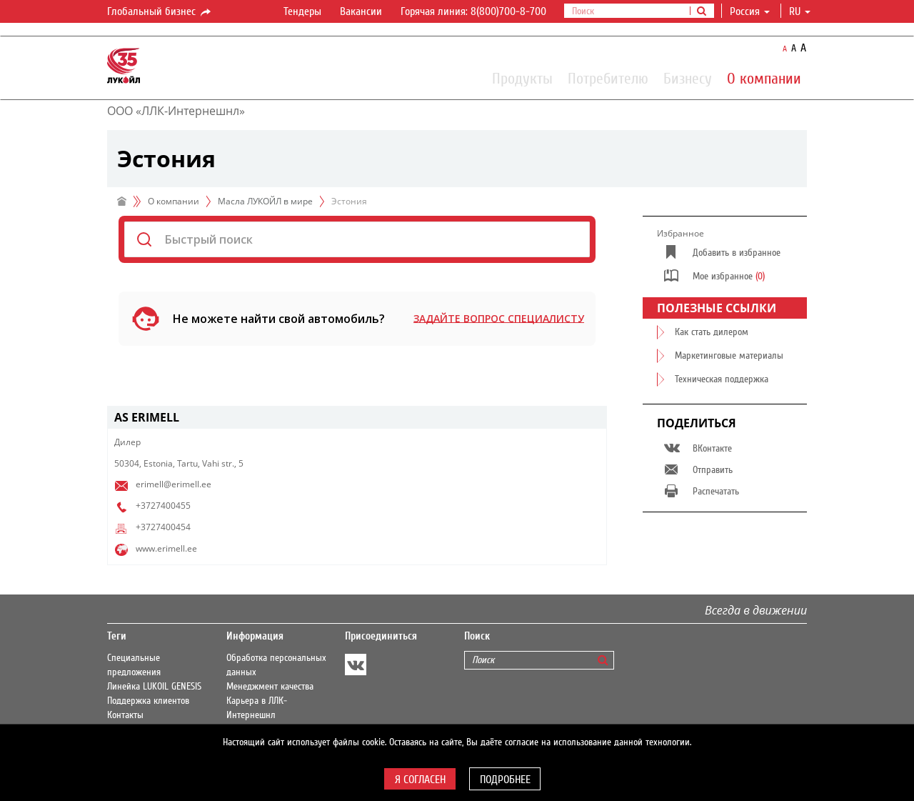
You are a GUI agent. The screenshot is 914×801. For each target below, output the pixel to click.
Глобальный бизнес (160, 12)
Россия (750, 11)
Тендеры (302, 11)
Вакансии (361, 11)
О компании (764, 77)
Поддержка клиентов (148, 701)
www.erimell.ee (166, 548)
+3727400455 (163, 505)
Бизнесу (687, 77)
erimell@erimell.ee (173, 484)
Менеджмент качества (269, 686)
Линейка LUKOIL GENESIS (154, 686)
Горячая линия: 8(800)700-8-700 (473, 11)
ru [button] (799, 11)
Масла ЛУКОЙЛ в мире (265, 201)
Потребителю (608, 77)
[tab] (357, 418)
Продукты (522, 77)
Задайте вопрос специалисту (498, 318)
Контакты (125, 715)
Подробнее (505, 779)
